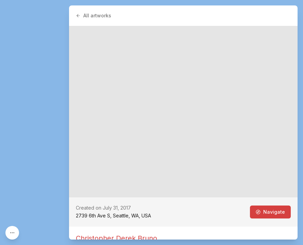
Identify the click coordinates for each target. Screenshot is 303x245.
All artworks (93, 15)
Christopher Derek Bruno (116, 238)
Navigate (270, 212)
